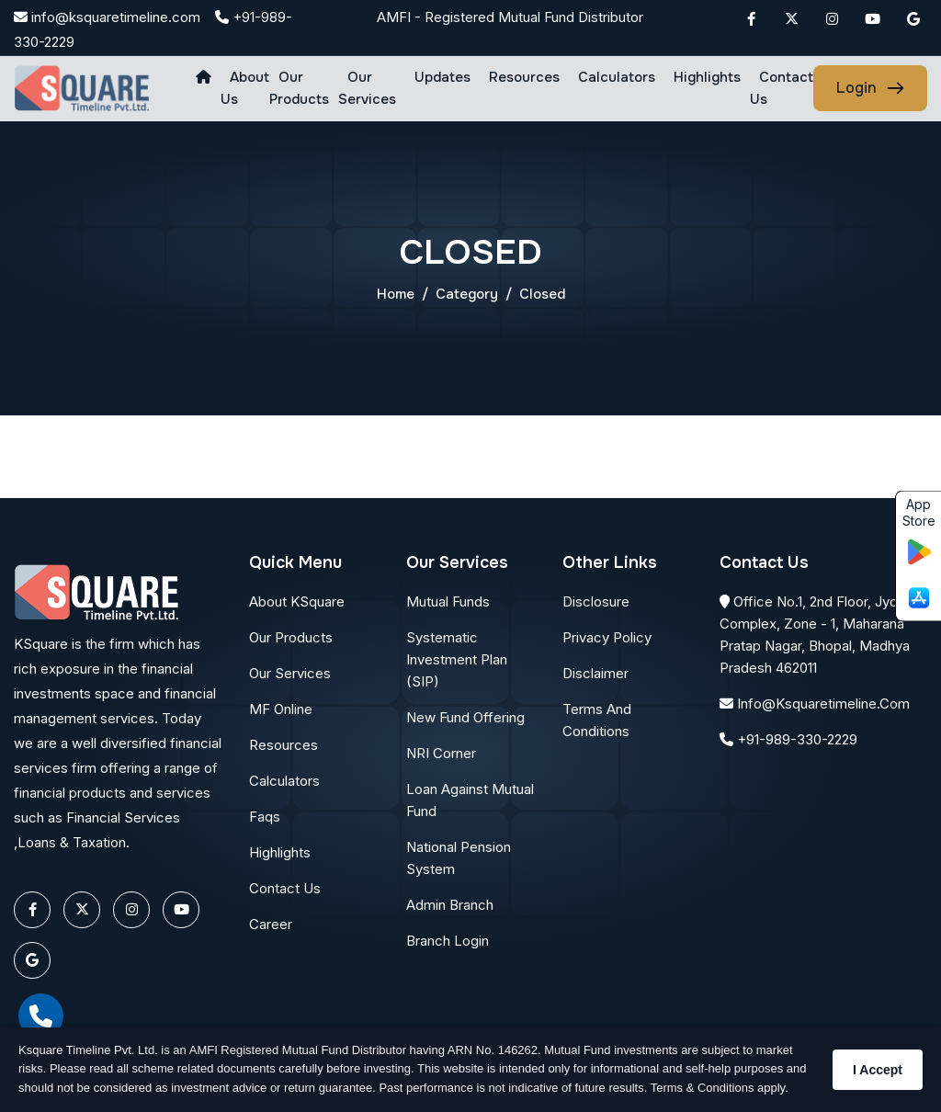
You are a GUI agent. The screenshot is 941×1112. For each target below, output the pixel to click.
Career (270, 924)
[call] (40, 1015)
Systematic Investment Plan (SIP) (456, 659)
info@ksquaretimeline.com (107, 17)
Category (467, 294)
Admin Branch (449, 904)
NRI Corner (441, 753)
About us (245, 88)
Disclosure (595, 601)
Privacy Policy (607, 637)
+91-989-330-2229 (788, 739)
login (856, 87)
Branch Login (447, 940)
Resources (524, 77)
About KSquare (297, 601)
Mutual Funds (448, 601)
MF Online (280, 709)
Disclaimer (595, 673)
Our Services (367, 88)
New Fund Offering (465, 717)
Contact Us (781, 88)
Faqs (264, 816)
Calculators (616, 77)
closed (542, 294)
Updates (442, 77)
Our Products (299, 88)
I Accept (877, 1069)
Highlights (707, 77)
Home (395, 294)
